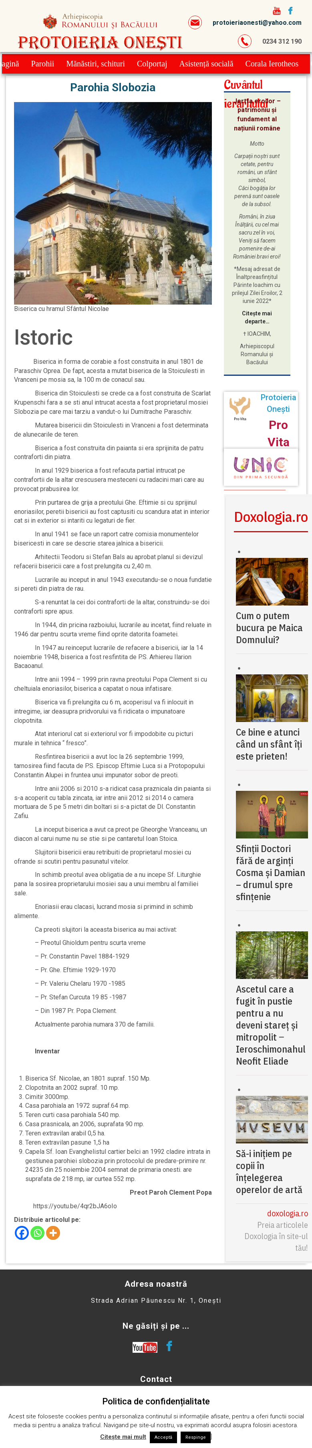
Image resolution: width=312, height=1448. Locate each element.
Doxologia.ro (271, 516)
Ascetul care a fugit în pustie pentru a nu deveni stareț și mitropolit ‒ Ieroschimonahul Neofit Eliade (271, 1025)
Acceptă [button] (163, 1437)
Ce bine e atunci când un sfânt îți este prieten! (269, 744)
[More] (53, 1233)
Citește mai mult (123, 1436)
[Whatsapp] (37, 1233)
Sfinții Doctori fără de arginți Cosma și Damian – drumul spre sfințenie (270, 872)
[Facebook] (22, 1233)
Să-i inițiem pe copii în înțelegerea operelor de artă (269, 1171)
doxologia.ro (287, 1213)
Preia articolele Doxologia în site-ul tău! (276, 1236)
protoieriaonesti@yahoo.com (257, 22)
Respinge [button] (195, 1437)
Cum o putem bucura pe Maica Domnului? (269, 628)
